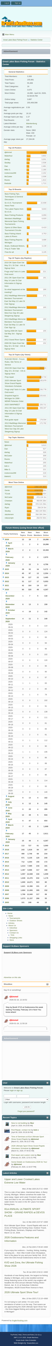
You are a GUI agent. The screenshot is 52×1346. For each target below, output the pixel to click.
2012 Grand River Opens (14, 340)
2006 (7, 898)
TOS (12, 935)
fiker (32, 1123)
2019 (7, 846)
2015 (7, 862)
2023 (7, 577)
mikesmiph (9, 518)
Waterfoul (8, 156)
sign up (19, 1090)
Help (19, 1335)
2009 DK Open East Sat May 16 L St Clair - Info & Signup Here (14, 346)
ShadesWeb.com (32, 1343)
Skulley (7, 163)
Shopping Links (15, 938)
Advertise (13, 928)
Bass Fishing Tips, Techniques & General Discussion (14, 197)
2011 (7, 878)
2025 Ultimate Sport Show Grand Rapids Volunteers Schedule (13, 383)
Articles (11, 923)
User (5, 1083)
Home (9, 913)
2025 (7, 569)
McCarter (8, 176)
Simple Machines (32, 1337)
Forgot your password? (26, 1111)
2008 (7, 890)
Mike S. (7, 170)
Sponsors (13, 930)
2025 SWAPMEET (12, 405)
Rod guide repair (11, 420)
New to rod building (19, 1123)
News (10, 916)
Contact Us (14, 933)
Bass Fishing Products (14, 215)
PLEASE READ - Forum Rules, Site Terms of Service (15, 362)
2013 (7, 870)
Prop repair (9, 377)
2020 (7, 589)
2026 (7, 539)
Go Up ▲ (38, 1335)
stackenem (9, 514)
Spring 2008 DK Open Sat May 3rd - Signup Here (13, 333)
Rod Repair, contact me (21, 1130)
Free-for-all (9, 252)
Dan (6, 166)
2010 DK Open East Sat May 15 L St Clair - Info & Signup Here (14, 265)
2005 (7, 902)
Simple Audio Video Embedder (26, 1340)
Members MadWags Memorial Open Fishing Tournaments (14, 221)
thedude (7, 183)
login (12, 1090)
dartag (7, 159)
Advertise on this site (12, 977)
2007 (7, 894)
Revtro (7, 180)
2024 (7, 573)
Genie (7, 490)
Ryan (7, 507)
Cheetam (8, 501)
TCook (7, 494)
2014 (7, 866)
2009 (7, 886)
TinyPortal (13, 1335)
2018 (7, 850)
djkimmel (13, 997)
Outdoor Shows (15, 921)
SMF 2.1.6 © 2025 (20, 1337)
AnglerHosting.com (19, 1320)
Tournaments (14, 918)
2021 (7, 585)
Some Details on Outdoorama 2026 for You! (29, 1162)
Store (11, 940)
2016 (7, 858)
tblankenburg (31, 123)
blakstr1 (7, 476)
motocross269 (10, 173)
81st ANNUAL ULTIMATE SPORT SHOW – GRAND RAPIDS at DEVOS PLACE (24, 1212)
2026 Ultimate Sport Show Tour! (21, 1292)
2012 (7, 874)
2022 (7, 581)
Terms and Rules (28, 1335)
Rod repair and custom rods (22, 1155)
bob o (36, 1130)
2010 (7, 882)
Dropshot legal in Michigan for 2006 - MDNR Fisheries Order (14, 398)
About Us (12, 925)
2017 (7, 854)
